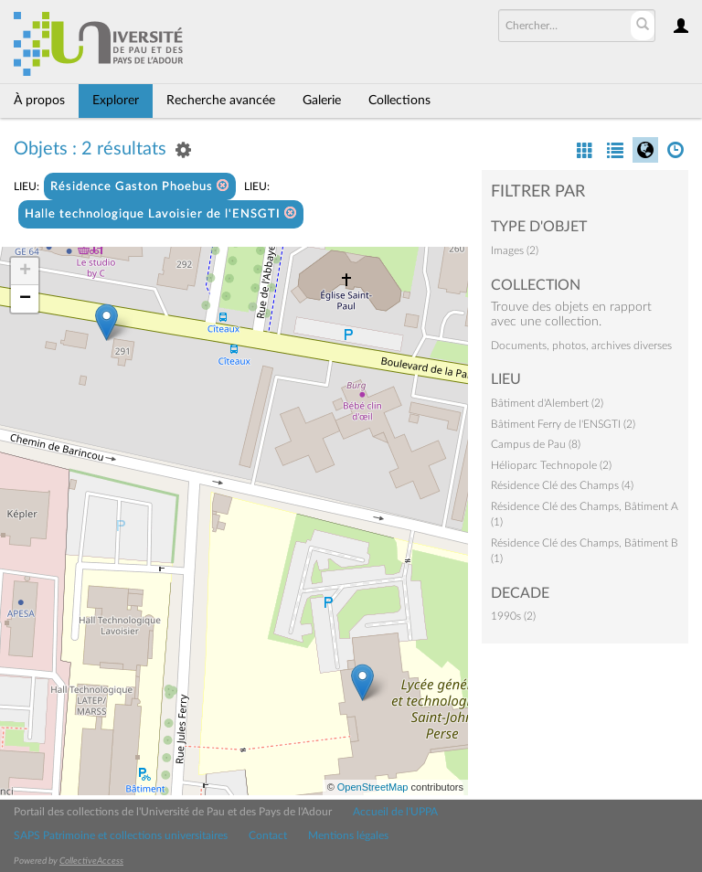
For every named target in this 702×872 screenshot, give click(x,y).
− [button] (25, 299)
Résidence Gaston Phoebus (139, 186)
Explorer (115, 100)
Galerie (322, 100)
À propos (39, 100)
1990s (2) (513, 616)
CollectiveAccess (91, 861)
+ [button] (25, 271)
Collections (399, 100)
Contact (268, 835)
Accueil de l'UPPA (395, 811)
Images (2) (514, 250)
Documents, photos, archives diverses (581, 345)
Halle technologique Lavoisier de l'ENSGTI (161, 213)
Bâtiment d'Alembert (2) (547, 403)
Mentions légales (348, 835)
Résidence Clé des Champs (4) (562, 485)
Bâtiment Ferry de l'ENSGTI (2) (563, 424)
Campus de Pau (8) (535, 444)
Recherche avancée (220, 100)
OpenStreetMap (373, 787)
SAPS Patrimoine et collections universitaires (121, 835)
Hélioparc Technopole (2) (551, 465)
